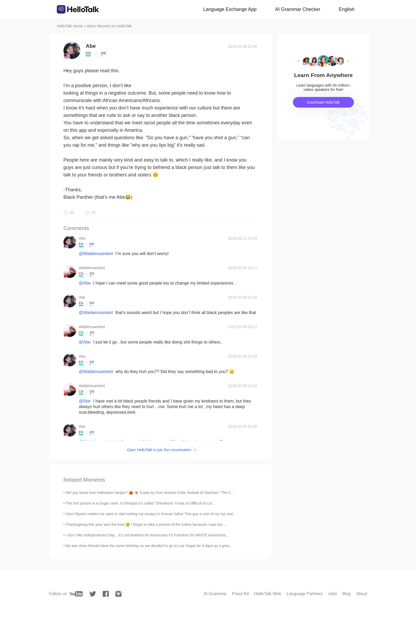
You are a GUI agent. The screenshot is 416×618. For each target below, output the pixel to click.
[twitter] (92, 594)
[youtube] (76, 593)
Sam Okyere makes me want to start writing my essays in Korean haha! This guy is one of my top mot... (151, 514)
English (346, 9)
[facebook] (106, 594)
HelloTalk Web (267, 593)
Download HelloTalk (323, 102)
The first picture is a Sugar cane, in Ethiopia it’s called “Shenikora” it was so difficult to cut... (140, 503)
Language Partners (305, 593)
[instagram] (118, 594)
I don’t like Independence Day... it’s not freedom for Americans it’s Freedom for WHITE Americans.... (148, 535)
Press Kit (240, 593)
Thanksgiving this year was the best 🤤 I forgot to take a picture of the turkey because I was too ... (146, 524)
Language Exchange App (230, 9)
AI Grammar (215, 593)
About (361, 593)
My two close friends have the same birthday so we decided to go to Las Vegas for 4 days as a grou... (149, 546)
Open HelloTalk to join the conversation (159, 450)
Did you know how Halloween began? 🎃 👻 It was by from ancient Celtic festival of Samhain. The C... (150, 492)
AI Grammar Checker (297, 9)
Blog (346, 593)
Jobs (332, 593)
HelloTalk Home (70, 26)
